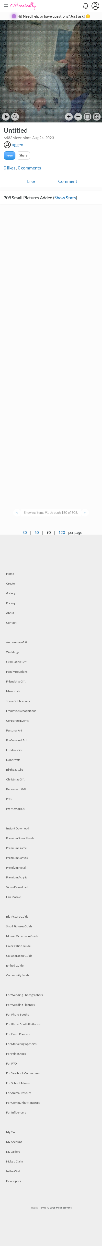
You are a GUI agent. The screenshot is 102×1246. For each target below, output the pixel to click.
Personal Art (14, 730)
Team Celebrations (18, 701)
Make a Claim (14, 1161)
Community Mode (17, 975)
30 (25, 532)
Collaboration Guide (19, 956)
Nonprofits (13, 760)
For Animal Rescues (18, 1093)
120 (61, 532)
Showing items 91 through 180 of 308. (51, 513)
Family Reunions (16, 671)
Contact (11, 622)
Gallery (10, 593)
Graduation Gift (16, 662)
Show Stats (65, 197)
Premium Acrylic (16, 877)
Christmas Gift (15, 779)
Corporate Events (17, 720)
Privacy (34, 1207)
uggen (17, 144)
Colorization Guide (18, 946)
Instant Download (17, 828)
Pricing (10, 603)
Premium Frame (16, 848)
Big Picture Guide (17, 916)
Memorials (13, 691)
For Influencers (16, 1112)
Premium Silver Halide (20, 838)
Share (23, 155)
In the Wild (13, 1171)
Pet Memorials (15, 809)
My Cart (11, 1132)
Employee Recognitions (21, 711)
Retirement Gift (16, 789)
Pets (8, 799)
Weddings (12, 652)
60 (36, 532)
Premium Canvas (17, 858)
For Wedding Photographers (24, 995)
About (10, 613)
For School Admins (18, 1083)
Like (31, 181)
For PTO (11, 1063)
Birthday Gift (14, 769)
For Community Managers (23, 1102)
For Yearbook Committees (23, 1073)
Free (9, 155)
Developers (13, 1181)
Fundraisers (14, 750)
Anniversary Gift (16, 642)
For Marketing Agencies (21, 1044)
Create (10, 583)
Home (10, 573)
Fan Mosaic (13, 897)
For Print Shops (16, 1053)
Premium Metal (16, 867)
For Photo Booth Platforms (23, 1024)
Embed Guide (14, 965)
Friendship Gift (15, 681)
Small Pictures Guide (19, 926)
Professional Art (16, 740)
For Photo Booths (17, 1014)
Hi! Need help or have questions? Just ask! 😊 (53, 16)
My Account (14, 1142)
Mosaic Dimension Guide (22, 936)
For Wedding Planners (20, 1004)
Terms (42, 1207)
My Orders (13, 1151)
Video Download (17, 887)
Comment (67, 181)
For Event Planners (18, 1034)
